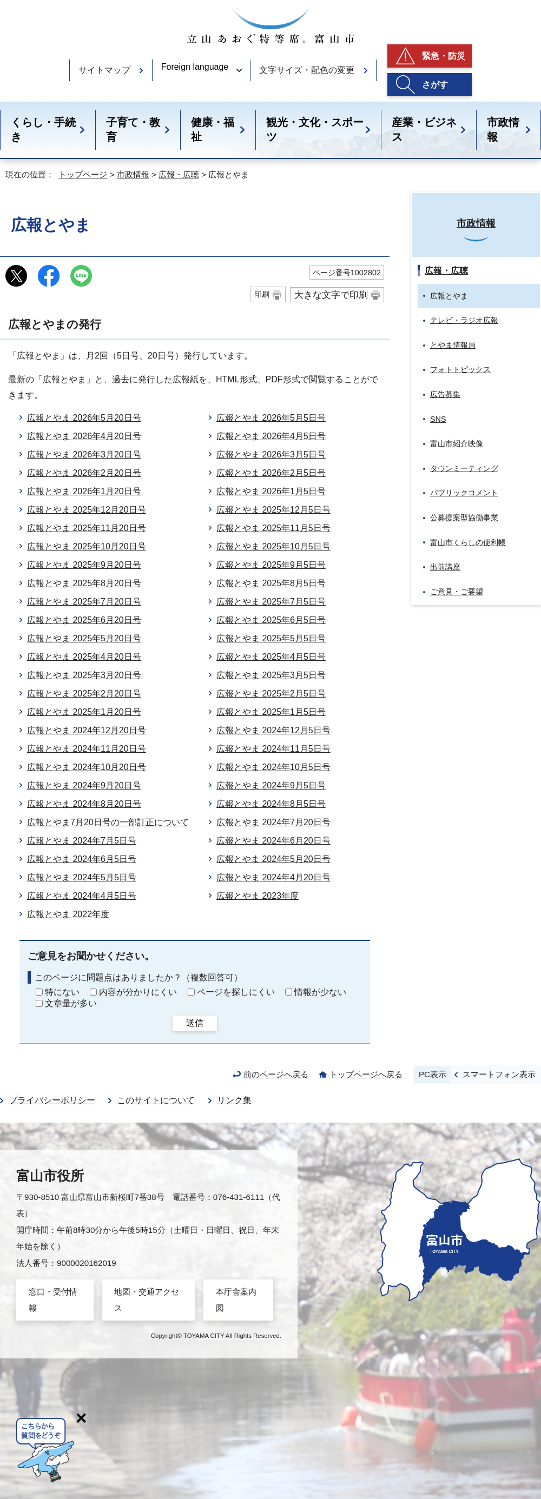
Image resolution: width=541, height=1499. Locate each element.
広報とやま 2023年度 (257, 895)
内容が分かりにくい (138, 992)
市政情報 (503, 129)
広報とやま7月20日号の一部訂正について (108, 822)
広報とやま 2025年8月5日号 (271, 583)
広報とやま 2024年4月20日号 (273, 877)
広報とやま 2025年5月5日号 (271, 638)
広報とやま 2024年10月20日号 (86, 767)
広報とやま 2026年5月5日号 (271, 417)
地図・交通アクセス (146, 1299)
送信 (194, 1022)
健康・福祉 (212, 129)
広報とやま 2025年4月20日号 (84, 656)
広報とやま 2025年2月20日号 (84, 693)
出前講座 (445, 566)
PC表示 (432, 1074)
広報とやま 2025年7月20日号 (84, 601)
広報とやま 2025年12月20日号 (86, 509)
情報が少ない (320, 992)
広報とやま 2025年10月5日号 (273, 546)
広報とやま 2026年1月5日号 (271, 491)
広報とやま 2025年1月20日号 (84, 712)
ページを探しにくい (236, 992)
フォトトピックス (460, 369)
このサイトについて (156, 1100)
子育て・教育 (133, 129)
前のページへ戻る (275, 1074)
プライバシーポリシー (52, 1100)
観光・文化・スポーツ (315, 129)
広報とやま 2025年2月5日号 (271, 693)
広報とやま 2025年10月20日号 (86, 546)
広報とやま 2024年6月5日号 (81, 859)
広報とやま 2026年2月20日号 (84, 472)
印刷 (261, 294)
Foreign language (195, 66)
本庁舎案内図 (236, 1299)
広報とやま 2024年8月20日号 (84, 803)
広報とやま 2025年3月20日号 (84, 675)
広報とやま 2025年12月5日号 (273, 509)
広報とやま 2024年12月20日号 (86, 730)
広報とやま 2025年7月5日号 (271, 601)
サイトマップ (104, 70)
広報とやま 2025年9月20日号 (84, 564)
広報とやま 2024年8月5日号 (271, 803)
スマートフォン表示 (499, 1074)
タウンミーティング (464, 468)
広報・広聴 (179, 174)
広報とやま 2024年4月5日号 (81, 895)
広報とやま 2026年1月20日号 (84, 491)
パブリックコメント (464, 492)
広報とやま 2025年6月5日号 (271, 620)
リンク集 (234, 1100)
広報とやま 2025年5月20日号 (84, 638)
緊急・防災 (443, 56)
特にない (62, 992)
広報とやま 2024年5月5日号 (81, 877)
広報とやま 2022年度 (68, 914)
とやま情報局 (453, 345)
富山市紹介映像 (456, 443)
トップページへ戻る (366, 1074)
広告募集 (445, 394)
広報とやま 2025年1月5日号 (271, 712)
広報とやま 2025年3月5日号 (271, 675)
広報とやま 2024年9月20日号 (84, 785)
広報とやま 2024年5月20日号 (273, 859)
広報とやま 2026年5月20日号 (84, 417)
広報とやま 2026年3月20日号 (84, 454)
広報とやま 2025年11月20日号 (86, 528)
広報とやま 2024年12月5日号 (273, 730)
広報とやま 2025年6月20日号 (84, 620)
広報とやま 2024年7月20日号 (273, 822)
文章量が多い (71, 1003)
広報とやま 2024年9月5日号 (271, 785)
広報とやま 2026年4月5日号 (271, 436)
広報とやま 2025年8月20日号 (84, 583)
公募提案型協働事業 (464, 517)
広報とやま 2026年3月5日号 (271, 454)
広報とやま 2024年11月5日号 (273, 748)
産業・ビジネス (424, 129)
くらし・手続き (43, 129)
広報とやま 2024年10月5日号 (273, 767)
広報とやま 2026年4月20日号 (84, 436)
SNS (438, 419)
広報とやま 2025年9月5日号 (271, 564)
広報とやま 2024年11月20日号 (86, 748)
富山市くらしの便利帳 (468, 542)
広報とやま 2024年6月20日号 (273, 840)
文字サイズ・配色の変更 (306, 70)
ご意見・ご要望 (456, 591)
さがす (435, 84)
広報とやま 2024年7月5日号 (81, 840)
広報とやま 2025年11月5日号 (273, 528)
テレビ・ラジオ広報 (464, 320)
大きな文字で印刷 (331, 294)
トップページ (82, 174)
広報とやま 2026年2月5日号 (271, 472)
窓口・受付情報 (53, 1299)
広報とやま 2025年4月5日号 (271, 656)
